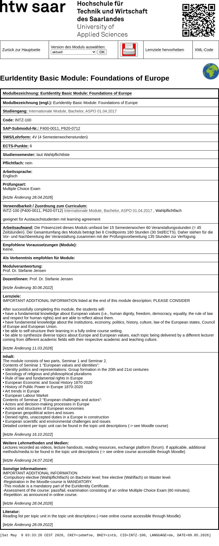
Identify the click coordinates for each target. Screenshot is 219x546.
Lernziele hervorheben (164, 50)
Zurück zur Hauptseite (21, 50)
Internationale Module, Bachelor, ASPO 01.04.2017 (73, 111)
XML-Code (204, 50)
